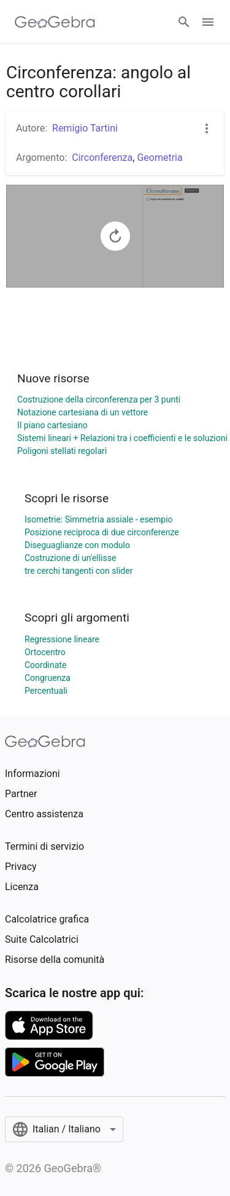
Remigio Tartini (85, 128)
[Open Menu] (208, 22)
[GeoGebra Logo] (55, 22)
